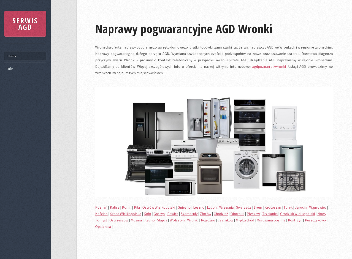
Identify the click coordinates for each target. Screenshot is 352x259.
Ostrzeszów (118, 220)
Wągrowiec (317, 207)
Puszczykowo (315, 220)
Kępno (149, 220)
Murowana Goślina (271, 220)
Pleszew (253, 213)
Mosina (136, 220)
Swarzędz (243, 207)
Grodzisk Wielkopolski (297, 213)
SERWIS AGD (25, 24)
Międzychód (245, 220)
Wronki (192, 220)
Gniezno (184, 207)
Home (12, 56)
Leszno (198, 207)
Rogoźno (208, 220)
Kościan (101, 213)
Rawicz (172, 213)
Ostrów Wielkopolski (158, 207)
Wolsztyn (177, 220)
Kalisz (114, 207)
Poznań (101, 207)
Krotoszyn (273, 207)
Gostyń (159, 213)
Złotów (205, 213)
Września (226, 207)
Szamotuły (189, 213)
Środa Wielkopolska (125, 213)
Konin (126, 207)
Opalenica (103, 226)
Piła (137, 207)
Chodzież (221, 213)
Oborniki (237, 213)
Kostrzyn (295, 220)
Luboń (212, 207)
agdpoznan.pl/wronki (269, 66)
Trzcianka (270, 213)
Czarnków (225, 220)
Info (10, 68)
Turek (288, 207)
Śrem (258, 207)
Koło (147, 213)
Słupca (162, 220)
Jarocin (301, 207)
